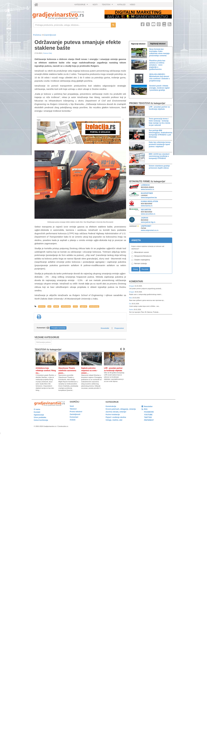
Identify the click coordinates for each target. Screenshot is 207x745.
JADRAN (144, 218)
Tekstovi (73, 409)
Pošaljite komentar (58, 328)
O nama (37, 409)
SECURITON (146, 210)
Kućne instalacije (113, 415)
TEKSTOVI (108, 5)
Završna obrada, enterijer (116, 412)
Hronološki (105, 328)
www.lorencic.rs (147, 189)
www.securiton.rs (148, 214)
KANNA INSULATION (149, 201)
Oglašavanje (39, 415)
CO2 (75, 306)
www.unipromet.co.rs (149, 230)
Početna (37, 35)
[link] (66, 15)
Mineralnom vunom (141, 252)
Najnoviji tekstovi (138, 44)
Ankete (72, 420)
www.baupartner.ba (149, 198)
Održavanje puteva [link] (43, 342)
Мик (130, 298)
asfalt (56, 306)
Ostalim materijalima (142, 260)
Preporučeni (119, 328)
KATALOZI (121, 5)
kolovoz (42, 306)
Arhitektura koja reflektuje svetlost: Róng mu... (46, 370)
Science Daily (47, 53)
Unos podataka (40, 417)
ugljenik (84, 306)
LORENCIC (145, 185)
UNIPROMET (146, 226)
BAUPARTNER (147, 193)
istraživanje (94, 306)
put (49, 306)
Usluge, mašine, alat (114, 420)
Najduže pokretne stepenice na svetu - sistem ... (89, 370)
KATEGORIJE (82, 5)
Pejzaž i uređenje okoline (116, 417)
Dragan (132, 286)
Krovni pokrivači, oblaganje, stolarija (121, 409)
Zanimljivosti (50, 35)
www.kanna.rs (146, 206)
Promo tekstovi (76, 412)
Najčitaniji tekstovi (157, 44)
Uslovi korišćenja (41, 420)
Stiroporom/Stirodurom (143, 256)
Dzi (130, 303)
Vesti (72, 406)
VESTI (95, 5)
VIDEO (132, 5)
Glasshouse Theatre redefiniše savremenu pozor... (67, 370)
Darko (131, 309)
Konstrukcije (111, 406)
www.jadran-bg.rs (148, 222)
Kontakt (37, 412)
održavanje (66, 306)
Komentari (136, 281)
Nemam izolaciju (140, 264)
